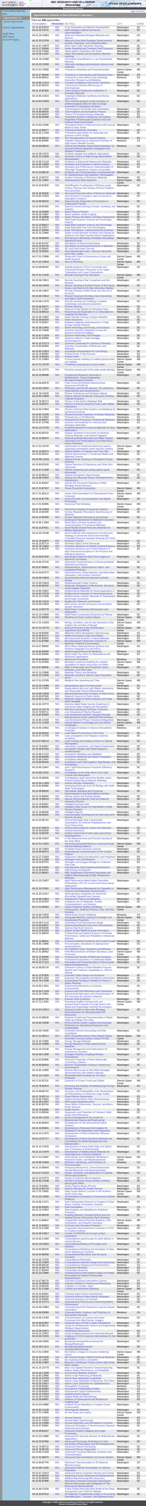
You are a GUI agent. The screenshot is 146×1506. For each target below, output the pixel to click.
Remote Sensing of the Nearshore (82, 275)
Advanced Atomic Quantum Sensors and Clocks (89, 1473)
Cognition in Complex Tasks (79, 1286)
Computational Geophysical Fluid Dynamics (87, 1265)
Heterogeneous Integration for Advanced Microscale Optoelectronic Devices (85, 895)
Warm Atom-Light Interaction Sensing (84, 46)
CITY (119, 24)
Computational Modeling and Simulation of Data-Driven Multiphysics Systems (90, 1250)
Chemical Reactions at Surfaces (81, 1299)
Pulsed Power (72, 356)
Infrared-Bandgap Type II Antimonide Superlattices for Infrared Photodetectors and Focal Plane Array (88, 823)
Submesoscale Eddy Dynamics (81, 180)
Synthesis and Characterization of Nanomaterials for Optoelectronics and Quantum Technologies (90, 173)
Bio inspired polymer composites (81, 1360)
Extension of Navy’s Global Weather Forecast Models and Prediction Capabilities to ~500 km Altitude (88, 970)
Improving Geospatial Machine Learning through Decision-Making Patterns (89, 845)
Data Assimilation (73, 1207)
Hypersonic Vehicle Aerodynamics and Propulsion (90, 857)
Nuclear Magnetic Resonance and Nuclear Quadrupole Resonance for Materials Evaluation (89, 518)
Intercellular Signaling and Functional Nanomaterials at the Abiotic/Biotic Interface (87, 792)
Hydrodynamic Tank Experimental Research (87, 867)
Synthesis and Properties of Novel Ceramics (87, 164)
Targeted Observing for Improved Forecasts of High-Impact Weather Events (88, 142)
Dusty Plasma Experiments (79, 1096)
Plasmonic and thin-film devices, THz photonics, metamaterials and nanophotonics (89, 389)
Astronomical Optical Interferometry (83, 1391)
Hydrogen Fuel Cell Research (80, 859)
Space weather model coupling (80, 214)
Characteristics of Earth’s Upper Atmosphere (87, 1323)
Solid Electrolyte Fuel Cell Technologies (85, 227)
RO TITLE (70, 24)
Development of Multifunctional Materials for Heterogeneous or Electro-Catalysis (87, 1153)
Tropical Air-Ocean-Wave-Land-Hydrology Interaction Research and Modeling (86, 78)
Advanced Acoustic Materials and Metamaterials (89, 1475)
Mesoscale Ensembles (76, 659)
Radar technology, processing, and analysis (87, 327)
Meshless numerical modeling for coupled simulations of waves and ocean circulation (87, 663)
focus (142, 11)
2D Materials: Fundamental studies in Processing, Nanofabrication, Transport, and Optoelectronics (90, 1495)
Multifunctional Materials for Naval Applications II (89, 591)
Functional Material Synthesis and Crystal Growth (90, 941)
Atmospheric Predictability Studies (82, 1389)
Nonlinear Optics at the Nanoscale (82, 543)
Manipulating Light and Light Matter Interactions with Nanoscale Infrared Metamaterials (89, 689)
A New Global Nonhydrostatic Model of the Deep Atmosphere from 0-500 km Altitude (89, 1490)
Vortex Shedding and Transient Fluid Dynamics (89, 48)
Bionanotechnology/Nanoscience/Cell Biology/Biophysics (84, 1342)
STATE (140, 24)
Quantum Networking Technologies (83, 335)
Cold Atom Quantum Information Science (86, 1281)
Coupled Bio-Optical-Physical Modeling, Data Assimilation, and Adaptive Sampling (88, 1221)
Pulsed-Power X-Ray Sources (80, 354)
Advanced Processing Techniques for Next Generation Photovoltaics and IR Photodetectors (89, 1442)
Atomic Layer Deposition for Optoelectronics (87, 1383)
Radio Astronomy (73, 319)
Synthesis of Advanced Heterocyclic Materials (88, 161)
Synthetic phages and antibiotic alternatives (87, 154)
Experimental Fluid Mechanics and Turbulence (88, 991)
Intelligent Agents (73, 812)
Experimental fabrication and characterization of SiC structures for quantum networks (89, 995)
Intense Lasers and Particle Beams (83, 796)
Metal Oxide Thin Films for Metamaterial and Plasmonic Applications (87, 655)
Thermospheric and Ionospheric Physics (85, 111)
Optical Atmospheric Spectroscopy (82, 475)
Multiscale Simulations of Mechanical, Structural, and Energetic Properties (89, 587)
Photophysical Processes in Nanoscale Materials (90, 420)
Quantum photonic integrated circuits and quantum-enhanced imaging (86, 331)
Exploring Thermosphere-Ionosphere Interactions (90, 978)
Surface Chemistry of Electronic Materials (86, 177)
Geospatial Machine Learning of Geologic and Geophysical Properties (88, 918)
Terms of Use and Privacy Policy (73, 1504)
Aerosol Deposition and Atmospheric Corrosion (89, 1423)
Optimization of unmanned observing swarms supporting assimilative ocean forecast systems (89, 447)
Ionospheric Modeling (76, 759)
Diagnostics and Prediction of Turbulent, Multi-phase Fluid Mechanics (88, 1113)
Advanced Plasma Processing (80, 1446)
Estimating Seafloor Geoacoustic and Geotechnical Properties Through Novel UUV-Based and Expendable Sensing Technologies (88, 1004)
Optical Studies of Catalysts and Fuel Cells (86, 451)
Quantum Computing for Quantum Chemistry (88, 343)
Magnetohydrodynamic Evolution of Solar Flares (89, 693)
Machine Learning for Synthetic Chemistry (86, 709)
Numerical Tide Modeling (77, 504)
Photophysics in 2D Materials (80, 417)
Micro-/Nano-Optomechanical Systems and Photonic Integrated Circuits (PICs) (87, 647)
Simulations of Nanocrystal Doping (82, 243)
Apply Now (8, 33)
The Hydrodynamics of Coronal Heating (85, 138)
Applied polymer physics (77, 1394)
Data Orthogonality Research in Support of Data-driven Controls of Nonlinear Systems (90, 1203)
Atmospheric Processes (77, 1386)
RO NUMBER (39, 24)
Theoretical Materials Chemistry (81, 130)
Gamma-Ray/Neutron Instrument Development (89, 925)
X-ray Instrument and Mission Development (87, 27)
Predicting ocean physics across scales (85, 364)
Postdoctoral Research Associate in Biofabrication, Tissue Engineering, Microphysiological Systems (83, 378)
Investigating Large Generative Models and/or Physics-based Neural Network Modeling (88, 779)
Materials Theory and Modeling (81, 672)
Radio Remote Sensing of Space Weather (86, 317)
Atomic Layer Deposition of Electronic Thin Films (89, 1381)
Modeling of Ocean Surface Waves (82, 617)
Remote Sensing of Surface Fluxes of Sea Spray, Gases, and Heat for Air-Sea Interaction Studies (90, 286)
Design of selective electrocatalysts (83, 1178)
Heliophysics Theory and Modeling (82, 899)
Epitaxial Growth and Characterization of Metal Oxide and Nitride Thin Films (88, 1018)
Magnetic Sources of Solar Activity (82, 696)
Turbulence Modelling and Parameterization (87, 69)
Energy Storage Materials (78, 1041)
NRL (5, 14)
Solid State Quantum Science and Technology (88, 225)
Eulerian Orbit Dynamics (77, 999)
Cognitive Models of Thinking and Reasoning (88, 1283)
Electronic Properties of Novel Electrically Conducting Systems (86, 1060)
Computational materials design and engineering (89, 1262)
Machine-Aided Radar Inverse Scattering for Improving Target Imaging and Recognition (87, 705)
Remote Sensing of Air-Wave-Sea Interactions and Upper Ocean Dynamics (88, 297)
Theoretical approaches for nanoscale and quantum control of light (86, 134)
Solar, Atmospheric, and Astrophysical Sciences (89, 230)
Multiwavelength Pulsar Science (81, 583)
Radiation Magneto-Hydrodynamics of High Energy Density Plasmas (87, 323)
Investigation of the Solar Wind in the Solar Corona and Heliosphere (86, 773)
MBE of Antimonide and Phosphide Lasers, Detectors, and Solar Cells (87, 668)
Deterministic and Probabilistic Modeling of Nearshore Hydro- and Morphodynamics (86, 1158)
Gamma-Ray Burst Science (79, 928)
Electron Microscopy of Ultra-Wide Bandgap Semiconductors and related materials (87, 1071)
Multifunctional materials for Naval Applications (88, 593)
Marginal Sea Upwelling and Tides (82, 680)
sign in (134, 11)
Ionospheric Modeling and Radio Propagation (88, 757)
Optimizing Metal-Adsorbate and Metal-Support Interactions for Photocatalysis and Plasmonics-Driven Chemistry (89, 441)
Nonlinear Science (74, 541)
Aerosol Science (73, 1417)
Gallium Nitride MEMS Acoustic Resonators (87, 930)
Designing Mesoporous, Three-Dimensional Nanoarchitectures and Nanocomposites (87, 1168)
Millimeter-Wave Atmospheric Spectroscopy (87, 633)
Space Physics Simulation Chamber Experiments (90, 217)
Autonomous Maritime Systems (81, 1373)
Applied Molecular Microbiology (81, 1396)
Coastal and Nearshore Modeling (82, 1288)
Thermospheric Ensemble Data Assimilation (87, 109)
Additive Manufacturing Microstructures (85, 1478)
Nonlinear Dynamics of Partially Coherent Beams (90, 546)
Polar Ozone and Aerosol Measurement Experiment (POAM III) (85, 384)
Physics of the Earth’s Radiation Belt (83, 401)
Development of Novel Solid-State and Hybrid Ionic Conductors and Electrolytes (88, 1147)
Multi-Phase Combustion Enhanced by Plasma (88, 614)
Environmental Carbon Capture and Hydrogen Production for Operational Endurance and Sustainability (88, 1025)
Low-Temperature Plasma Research (83, 712)
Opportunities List (12, 18)
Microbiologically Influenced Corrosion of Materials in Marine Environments (85, 642)
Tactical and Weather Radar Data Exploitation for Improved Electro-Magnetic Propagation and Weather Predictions (90, 148)
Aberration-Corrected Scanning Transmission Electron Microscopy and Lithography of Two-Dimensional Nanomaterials (88, 1483)
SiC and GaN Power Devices (79, 248)
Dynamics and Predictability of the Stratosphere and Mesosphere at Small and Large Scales (89, 1092)
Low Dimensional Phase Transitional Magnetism (89, 720)
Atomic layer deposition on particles (83, 1378)
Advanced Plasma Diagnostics (80, 1449)
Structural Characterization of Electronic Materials (90, 193)
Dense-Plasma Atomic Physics (80, 1186)
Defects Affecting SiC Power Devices (83, 1188)
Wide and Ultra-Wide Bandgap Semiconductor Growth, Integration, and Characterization (88, 41)
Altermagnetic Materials (77, 1410)
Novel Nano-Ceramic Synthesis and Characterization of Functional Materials (85, 523)
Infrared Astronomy (74, 830)
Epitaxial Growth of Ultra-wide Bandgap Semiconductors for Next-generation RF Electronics (85, 1012)
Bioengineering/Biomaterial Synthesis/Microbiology (78, 1347)
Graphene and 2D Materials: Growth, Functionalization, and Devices (84, 903)
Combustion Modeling (76, 1267)
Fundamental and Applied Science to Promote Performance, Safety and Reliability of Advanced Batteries (89, 936)
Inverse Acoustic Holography (79, 783)
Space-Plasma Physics (76, 212)
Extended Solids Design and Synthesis (85, 975)
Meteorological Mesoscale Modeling (83, 651)
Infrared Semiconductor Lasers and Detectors (88, 828)
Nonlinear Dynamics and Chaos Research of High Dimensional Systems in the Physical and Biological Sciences (88, 551)
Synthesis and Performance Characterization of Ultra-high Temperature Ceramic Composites (89, 168)
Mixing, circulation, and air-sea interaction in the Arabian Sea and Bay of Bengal (89, 623)
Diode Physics (72, 1109)
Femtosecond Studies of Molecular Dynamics (88, 957)
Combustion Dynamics (76, 1270)
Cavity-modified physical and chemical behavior (89, 1333)
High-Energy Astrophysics (78, 870)
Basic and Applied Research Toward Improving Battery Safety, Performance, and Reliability (89, 1369)
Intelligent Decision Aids (77, 804)
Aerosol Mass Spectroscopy (79, 1420)
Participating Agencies (14, 11)
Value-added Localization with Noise (83, 51)
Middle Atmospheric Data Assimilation (84, 635)
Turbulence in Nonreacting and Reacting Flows (89, 75)
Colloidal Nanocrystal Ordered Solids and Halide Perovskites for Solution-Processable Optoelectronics (89, 1275)
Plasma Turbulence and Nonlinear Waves (86, 393)
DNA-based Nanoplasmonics (79, 1101)
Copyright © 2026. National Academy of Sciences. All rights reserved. (72, 1502)
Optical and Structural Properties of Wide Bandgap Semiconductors (86, 484)
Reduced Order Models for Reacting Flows (86, 309)
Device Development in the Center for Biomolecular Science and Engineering (85, 1118)
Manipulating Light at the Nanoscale (83, 685)
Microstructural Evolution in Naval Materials (87, 638)
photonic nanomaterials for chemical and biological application (85, 423)
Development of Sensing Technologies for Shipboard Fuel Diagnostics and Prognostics (87, 1129)
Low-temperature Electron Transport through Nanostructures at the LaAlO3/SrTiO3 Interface (89, 716)
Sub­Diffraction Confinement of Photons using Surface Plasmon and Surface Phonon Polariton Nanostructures (89, 188)
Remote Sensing (73, 306)
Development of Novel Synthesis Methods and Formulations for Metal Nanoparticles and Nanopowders (88, 1141)
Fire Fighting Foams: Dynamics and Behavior (88, 949)
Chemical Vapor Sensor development (84, 1294)
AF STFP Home (11, 40)
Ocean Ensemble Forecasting (80, 488)
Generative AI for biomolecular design (84, 922)
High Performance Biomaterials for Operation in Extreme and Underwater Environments (89, 889)
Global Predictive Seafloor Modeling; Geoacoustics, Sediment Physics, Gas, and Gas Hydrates (89, 909)
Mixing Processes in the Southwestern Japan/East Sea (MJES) (84, 629)
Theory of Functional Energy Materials (84, 114)
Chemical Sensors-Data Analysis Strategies (87, 1296)
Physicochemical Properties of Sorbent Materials (89, 414)
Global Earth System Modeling (80, 915)
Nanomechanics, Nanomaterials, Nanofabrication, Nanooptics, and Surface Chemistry (90, 573)
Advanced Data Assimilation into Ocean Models (89, 1457)
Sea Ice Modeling (74, 262)
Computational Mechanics (78, 1259)
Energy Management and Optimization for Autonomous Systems (86, 1050)
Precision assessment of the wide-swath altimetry (90, 369)
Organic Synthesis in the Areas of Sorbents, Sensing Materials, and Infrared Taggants (87, 434)
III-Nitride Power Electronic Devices (83, 849)
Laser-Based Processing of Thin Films (84, 733)
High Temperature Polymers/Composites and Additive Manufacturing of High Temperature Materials (88, 875)
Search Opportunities (13, 21)
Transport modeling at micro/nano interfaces (87, 82)
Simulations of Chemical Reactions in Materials (89, 246)
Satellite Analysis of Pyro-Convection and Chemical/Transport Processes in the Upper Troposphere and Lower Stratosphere (87, 270)
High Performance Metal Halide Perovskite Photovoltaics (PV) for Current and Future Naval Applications (89, 883)
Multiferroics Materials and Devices (83, 601)
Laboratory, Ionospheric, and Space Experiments (90, 746)
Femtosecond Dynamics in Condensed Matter (88, 959)
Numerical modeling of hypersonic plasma (86, 509)
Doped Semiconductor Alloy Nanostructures (87, 1099)
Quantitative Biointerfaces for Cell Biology (86, 351)
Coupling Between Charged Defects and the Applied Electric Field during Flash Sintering (87, 1216)
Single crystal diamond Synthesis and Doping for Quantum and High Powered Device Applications (90, 234)
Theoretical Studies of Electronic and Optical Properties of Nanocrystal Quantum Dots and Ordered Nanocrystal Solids (88, 119)
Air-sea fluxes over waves (78, 1412)
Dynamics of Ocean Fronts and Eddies (84, 1080)
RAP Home (8, 37)
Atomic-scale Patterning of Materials (83, 1375)
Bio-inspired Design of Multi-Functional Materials (89, 1357)
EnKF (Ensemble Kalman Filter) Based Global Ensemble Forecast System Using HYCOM (88, 1037)
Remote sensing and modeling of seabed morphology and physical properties (86, 302)
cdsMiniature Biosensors (77, 1331)
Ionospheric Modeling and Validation (83, 754)
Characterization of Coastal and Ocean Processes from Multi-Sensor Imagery (85, 1319)
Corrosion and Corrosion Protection (83, 1225)
